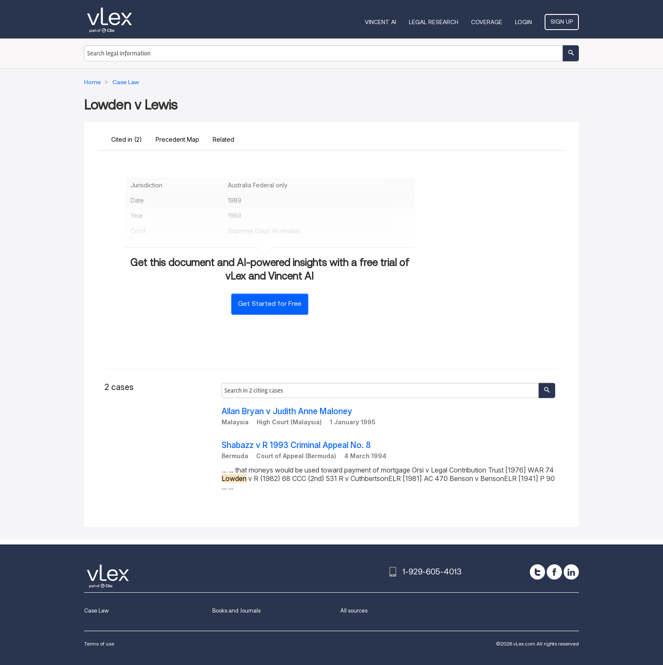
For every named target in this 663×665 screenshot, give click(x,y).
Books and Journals (236, 610)
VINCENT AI (380, 22)
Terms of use (99, 643)
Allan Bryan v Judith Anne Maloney (287, 411)
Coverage (486, 22)
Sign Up (562, 21)
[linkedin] (571, 572)
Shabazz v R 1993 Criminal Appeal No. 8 (296, 445)
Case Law (96, 610)
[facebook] (554, 572)
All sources (353, 610)
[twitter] (537, 572)
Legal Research (433, 22)
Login (523, 22)
